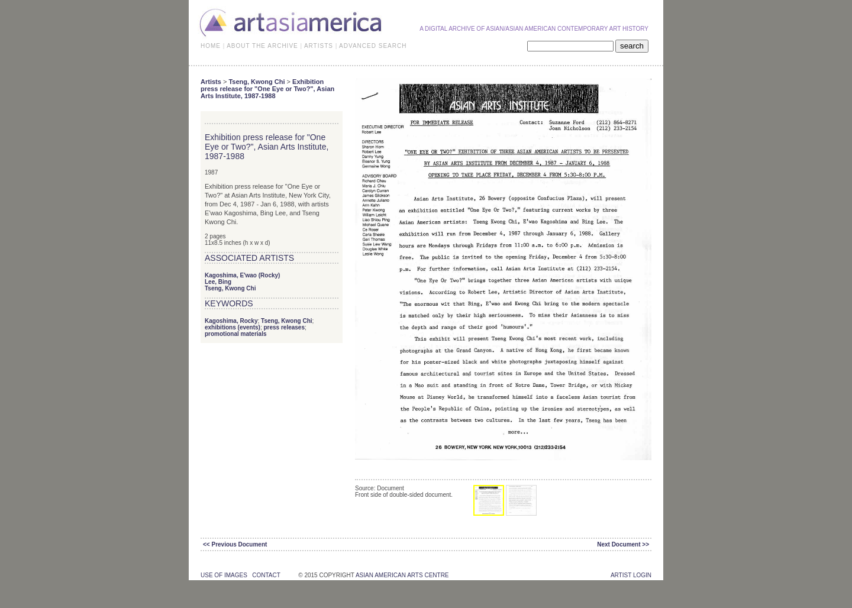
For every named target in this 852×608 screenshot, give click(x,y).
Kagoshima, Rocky (231, 321)
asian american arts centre (402, 575)
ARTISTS (318, 46)
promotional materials (235, 334)
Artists (211, 81)
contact (266, 575)
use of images (224, 575)
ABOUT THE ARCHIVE (262, 46)
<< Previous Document (235, 544)
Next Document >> (623, 544)
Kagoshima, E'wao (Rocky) (242, 275)
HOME (211, 46)
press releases (284, 327)
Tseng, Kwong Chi (256, 81)
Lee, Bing (218, 282)
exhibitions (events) (232, 327)
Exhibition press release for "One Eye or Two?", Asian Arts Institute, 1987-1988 (267, 88)
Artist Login (631, 575)
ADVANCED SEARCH (372, 46)
